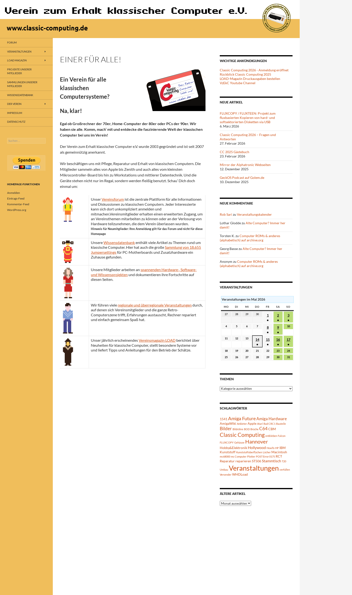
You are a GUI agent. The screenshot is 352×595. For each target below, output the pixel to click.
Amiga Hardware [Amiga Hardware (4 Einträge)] (271, 418)
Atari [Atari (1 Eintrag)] (260, 423)
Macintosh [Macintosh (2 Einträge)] (279, 452)
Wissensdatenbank (119, 242)
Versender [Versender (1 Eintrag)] (225, 474)
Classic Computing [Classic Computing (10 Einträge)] (242, 434)
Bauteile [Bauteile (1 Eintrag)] (281, 423)
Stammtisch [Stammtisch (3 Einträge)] (271, 460)
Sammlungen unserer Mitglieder (22, 84)
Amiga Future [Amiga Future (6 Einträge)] (242, 418)
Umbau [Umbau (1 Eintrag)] (224, 469)
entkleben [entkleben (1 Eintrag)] (271, 435)
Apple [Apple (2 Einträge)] (252, 423)
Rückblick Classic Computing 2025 (245, 74)
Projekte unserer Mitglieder (19, 71)
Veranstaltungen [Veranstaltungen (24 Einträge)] (254, 468)
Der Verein (14, 103)
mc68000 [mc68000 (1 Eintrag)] (225, 456)
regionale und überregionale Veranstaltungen (155, 305)
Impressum (14, 112)
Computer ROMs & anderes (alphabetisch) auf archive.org (250, 238)
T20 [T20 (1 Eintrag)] (284, 461)
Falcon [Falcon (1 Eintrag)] (281, 435)
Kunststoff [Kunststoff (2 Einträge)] (227, 452)
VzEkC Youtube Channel (237, 83)
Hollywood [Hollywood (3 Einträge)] (257, 447)
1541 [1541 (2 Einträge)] (223, 419)
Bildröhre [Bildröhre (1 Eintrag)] (238, 429)
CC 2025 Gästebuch (234, 152)
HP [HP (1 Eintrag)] (277, 447)
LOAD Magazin (17, 60)
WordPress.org (16, 210)
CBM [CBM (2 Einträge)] (272, 429)
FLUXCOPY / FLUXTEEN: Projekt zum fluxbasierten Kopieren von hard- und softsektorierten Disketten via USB (248, 117)
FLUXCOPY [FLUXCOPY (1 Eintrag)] (227, 442)
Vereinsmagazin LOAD (157, 340)
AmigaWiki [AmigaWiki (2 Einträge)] (228, 423)
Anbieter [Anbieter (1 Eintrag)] (242, 423)
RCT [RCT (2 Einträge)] (279, 456)
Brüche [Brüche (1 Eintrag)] (254, 429)
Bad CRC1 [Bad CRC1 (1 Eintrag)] (269, 423)
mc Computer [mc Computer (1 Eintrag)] (238, 456)
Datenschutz (16, 121)
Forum (12, 42)
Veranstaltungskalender (254, 214)
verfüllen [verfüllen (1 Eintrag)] (284, 469)
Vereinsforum (113, 199)
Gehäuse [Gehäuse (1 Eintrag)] (239, 442)
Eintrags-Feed (15, 198)
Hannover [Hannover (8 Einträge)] (256, 442)
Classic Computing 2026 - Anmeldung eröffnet (254, 70)
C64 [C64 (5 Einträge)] (263, 428)
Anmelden (13, 193)
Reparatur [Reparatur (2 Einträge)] (227, 461)
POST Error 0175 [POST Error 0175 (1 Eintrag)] (265, 456)
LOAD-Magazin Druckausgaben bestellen (250, 79)
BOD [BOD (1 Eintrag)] (247, 429)
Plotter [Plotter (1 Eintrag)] (251, 456)
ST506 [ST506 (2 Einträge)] (256, 461)
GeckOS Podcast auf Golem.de (242, 178)
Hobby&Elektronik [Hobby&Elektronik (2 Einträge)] (233, 448)
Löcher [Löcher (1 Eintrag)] (267, 452)
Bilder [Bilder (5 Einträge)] (226, 428)
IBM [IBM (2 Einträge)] (282, 448)
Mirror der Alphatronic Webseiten (245, 165)
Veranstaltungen (19, 51)
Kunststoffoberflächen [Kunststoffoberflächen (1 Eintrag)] (249, 452)
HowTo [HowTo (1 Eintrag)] (270, 447)
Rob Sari (226, 214)
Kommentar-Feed (18, 204)
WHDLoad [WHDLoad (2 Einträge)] (240, 474)
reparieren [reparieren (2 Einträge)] (243, 461)
